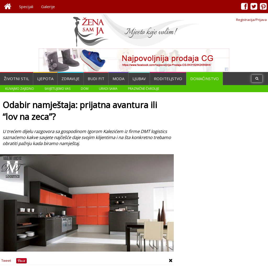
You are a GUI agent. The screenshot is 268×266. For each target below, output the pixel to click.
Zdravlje (71, 78)
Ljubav (139, 78)
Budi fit (96, 78)
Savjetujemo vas (57, 88)
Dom (84, 88)
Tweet (6, 260)
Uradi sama (108, 88)
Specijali (26, 6)
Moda (118, 78)
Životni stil (16, 78)
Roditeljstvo (168, 78)
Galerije (48, 6)
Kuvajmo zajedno (19, 88)
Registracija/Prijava (251, 19)
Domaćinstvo (204, 78)
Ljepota (45, 78)
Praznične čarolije (143, 88)
